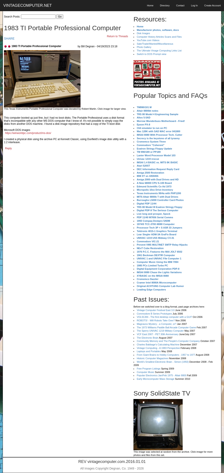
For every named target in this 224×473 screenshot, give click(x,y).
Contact (180, 5)
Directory (165, 5)
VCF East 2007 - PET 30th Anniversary (157, 334)
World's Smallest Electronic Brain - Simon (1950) (163, 361)
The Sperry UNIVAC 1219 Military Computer (160, 330)
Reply (8, 148)
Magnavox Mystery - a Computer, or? (156, 324)
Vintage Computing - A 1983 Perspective (158, 348)
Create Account (212, 5)
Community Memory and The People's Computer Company (168, 341)
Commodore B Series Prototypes (154, 313)
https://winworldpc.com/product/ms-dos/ (28, 133)
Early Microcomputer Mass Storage (155, 379)
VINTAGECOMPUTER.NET (27, 5)
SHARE (9, 38)
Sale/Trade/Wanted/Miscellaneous (155, 43)
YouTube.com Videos (148, 40)
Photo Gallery (144, 47)
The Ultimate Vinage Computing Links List (159, 50)
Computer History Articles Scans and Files (159, 36)
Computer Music (145, 372)
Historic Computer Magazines (152, 358)
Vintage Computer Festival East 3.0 (156, 310)
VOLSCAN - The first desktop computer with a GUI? (164, 317)
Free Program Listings (148, 368)
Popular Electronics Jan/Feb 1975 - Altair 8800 (161, 375)
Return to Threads (117, 36)
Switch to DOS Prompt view (151, 54)
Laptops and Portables (149, 351)
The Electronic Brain (147, 337)
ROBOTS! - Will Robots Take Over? (156, 320)
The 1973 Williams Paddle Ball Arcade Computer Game (166, 327)
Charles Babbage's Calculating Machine (158, 344)
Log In (194, 5)
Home (150, 5)
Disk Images (143, 33)
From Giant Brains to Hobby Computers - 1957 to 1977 (166, 354)
